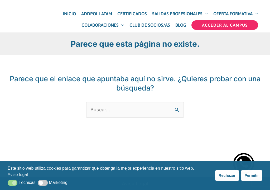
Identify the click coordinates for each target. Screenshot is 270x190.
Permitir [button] (251, 175)
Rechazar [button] (227, 175)
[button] (224, 25)
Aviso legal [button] (18, 174)
